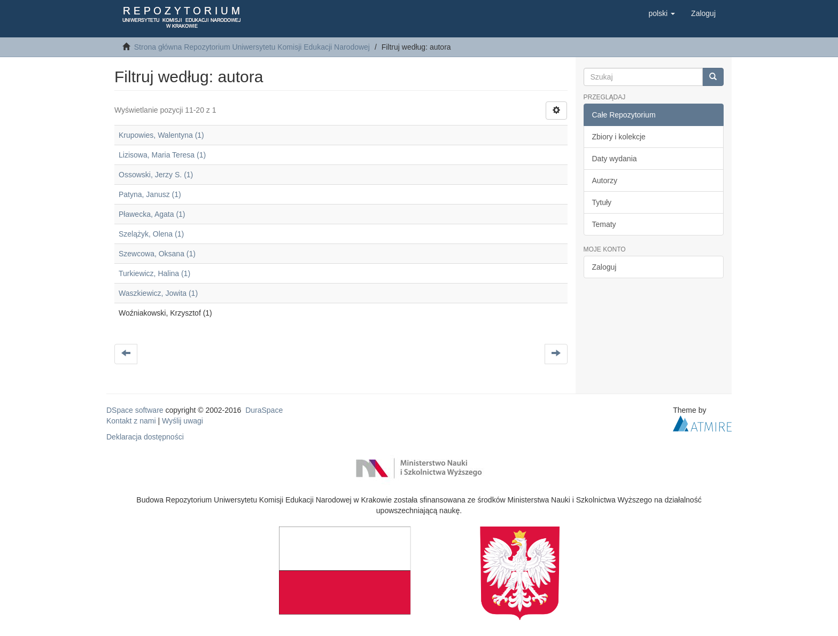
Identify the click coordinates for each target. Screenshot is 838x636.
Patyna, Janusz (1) (150, 194)
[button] (661, 13)
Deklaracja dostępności (145, 437)
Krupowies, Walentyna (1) (161, 135)
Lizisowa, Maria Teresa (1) (162, 155)
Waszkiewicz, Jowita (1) (158, 293)
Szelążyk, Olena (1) (151, 234)
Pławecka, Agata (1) (152, 214)
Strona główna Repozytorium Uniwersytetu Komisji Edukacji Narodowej (252, 47)
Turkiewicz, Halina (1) (154, 273)
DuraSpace (264, 410)
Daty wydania (614, 158)
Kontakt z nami (131, 421)
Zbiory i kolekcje (619, 136)
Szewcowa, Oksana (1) (157, 253)
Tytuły (602, 202)
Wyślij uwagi (182, 421)
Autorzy (604, 180)
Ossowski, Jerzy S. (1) (156, 174)
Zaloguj (604, 267)
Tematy (604, 224)
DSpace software (135, 410)
